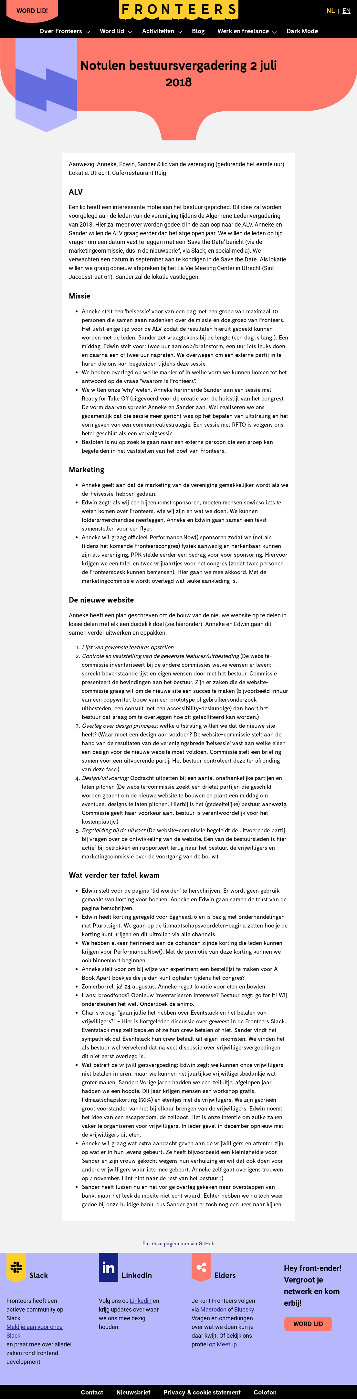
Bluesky (244, 1309)
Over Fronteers (60, 31)
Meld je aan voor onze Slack (34, 1331)
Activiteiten (158, 31)
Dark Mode (302, 31)
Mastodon (213, 1309)
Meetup (227, 1344)
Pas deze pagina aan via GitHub (178, 1243)
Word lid (112, 31)
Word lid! (32, 10)
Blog (198, 31)
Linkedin (141, 1300)
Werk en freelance (243, 31)
